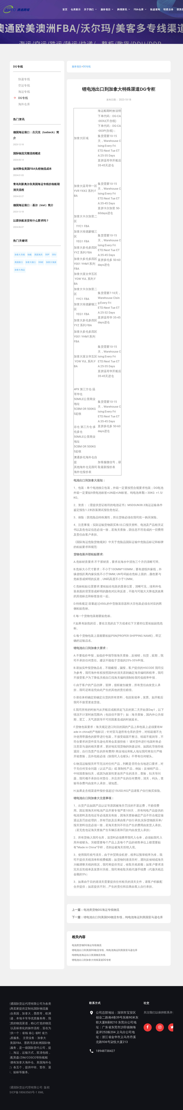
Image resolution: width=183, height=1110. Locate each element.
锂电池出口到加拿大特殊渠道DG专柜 (91, 960)
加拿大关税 (20, 254)
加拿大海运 (20, 270)
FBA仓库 (138, 9)
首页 (64, 9)
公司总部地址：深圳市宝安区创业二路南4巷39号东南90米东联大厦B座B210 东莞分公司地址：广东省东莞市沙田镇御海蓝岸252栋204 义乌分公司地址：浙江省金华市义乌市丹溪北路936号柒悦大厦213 (152, 1027)
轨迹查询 (155, 9)
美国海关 (38, 254)
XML (24, 1092)
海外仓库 (24, 104)
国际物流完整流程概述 (27, 153)
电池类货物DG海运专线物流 (101, 909)
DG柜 (41, 262)
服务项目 (106, 9)
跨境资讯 (122, 9)
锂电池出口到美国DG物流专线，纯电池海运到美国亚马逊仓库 (123, 917)
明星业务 (168, 9)
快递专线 (24, 79)
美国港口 (19, 262)
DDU (54, 254)
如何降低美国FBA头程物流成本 (32, 168)
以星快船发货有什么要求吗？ (31, 220)
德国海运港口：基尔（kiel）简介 (33, 205)
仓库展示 (76, 9)
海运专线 (24, 91)
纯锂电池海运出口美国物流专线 (88, 955)
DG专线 (23, 98)
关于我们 (89, 9)
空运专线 (24, 85)
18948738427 (140, 1051)
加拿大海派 (51, 262)
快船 (30, 254)
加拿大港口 (31, 262)
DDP (47, 254)
